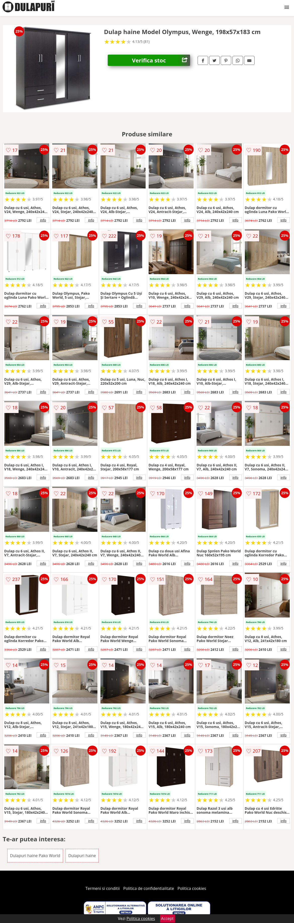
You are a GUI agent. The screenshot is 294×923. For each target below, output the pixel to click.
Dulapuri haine (82, 855)
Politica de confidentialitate (148, 888)
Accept (167, 918)
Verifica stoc (161, 60)
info (43, 220)
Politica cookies (192, 888)
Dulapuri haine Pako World (35, 855)
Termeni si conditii (102, 888)
